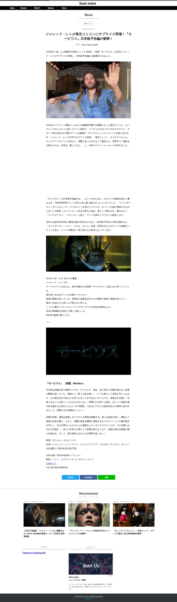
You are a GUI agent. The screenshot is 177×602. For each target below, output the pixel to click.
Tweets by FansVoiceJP (34, 553)
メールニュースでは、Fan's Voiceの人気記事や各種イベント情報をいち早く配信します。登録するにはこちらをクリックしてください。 (90, 586)
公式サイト (51, 463)
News (26, 502)
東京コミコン (88, 23)
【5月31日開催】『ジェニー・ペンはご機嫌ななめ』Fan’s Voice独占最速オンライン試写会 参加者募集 (44, 534)
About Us (88, 599)
